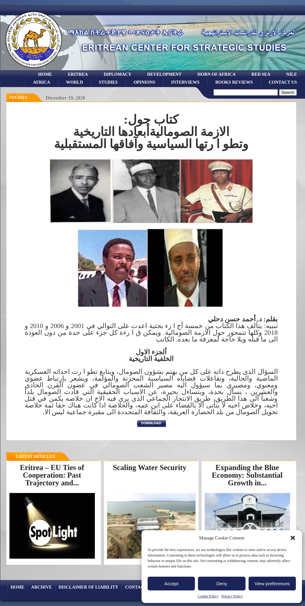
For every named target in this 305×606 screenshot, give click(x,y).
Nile (291, 74)
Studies (18, 97)
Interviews (185, 82)
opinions (144, 82)
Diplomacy (117, 74)
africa (41, 82)
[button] (293, 538)
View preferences (272, 583)
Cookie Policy (208, 596)
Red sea (260, 74)
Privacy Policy (232, 596)
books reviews (234, 82)
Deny (221, 583)
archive (41, 587)
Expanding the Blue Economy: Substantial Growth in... (247, 475)
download (151, 423)
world (74, 82)
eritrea (78, 74)
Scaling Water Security (149, 467)
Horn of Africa (216, 74)
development (164, 74)
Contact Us (283, 82)
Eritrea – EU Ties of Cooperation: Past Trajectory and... (52, 475)
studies (108, 82)
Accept (171, 583)
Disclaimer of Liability (88, 587)
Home (45, 74)
